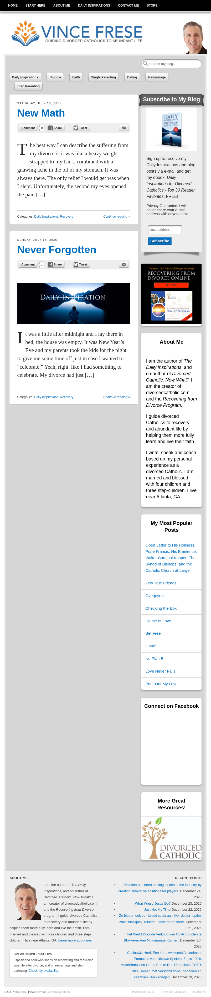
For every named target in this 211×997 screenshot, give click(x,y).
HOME (13, 5)
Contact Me (200, 991)
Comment (28, 127)
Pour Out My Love (161, 684)
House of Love (158, 621)
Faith (76, 77)
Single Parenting (103, 77)
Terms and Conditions (174, 991)
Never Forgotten (56, 249)
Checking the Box (161, 608)
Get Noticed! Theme (58, 991)
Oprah (150, 646)
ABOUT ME (61, 5)
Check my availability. (44, 971)
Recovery (66, 216)
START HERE (35, 5)
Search (145, 63)
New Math (41, 113)
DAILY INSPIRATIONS (94, 5)
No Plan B (154, 658)
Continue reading (116, 216)
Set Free (153, 633)
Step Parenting (28, 86)
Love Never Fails (160, 671)
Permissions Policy (143, 991)
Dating (132, 77)
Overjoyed (154, 595)
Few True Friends (160, 583)
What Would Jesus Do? (153, 903)
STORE (152, 5)
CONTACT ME (128, 5)
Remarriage (157, 77)
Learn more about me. (75, 940)
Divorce (55, 77)
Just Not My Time (157, 909)
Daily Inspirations (25, 77)
